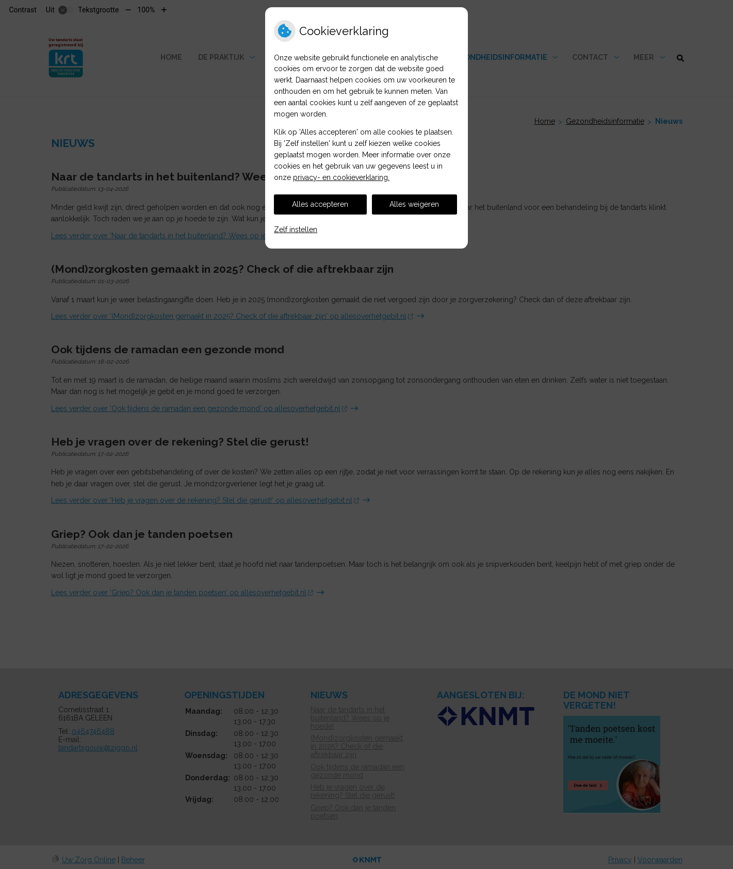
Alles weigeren (414, 204)
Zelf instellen (295, 229)
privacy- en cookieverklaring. (341, 177)
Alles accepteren (320, 204)
